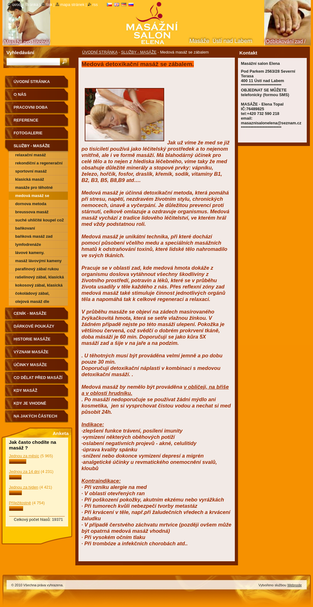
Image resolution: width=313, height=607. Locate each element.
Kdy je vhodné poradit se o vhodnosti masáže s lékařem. (36, 405)
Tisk (49, 4)
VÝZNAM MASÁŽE (31, 352)
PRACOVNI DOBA (31, 107)
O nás (20, 94)
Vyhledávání (20, 52)
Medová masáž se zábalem (32, 196)
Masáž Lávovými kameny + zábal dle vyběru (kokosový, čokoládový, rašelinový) (38, 261)
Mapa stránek (72, 4)
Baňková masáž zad (34, 236)
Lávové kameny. (30, 252)
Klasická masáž (29, 179)
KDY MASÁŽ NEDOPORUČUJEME (33, 392)
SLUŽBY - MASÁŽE (139, 52)
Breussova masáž (32, 212)
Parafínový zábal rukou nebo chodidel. (37, 270)
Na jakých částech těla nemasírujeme (36, 418)
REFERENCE (26, 120)
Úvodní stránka (25, 4)
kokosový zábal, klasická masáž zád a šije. (39, 286)
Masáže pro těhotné (34, 187)
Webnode (294, 585)
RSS (95, 4)
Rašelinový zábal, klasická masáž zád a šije (39, 278)
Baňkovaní (25, 228)
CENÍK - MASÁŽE (30, 313)
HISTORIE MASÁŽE (32, 339)
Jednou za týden (23, 487)
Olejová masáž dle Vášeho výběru (32, 302)
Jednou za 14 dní (24, 471)
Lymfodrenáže (28, 244)
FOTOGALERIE (28, 133)
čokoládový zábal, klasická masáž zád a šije (39, 294)
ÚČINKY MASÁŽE (30, 364)
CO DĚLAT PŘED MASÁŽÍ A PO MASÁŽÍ (38, 379)
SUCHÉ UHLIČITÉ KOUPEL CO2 (39, 220)
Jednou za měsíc (24, 456)
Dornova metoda (31, 203)
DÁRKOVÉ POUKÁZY (34, 326)
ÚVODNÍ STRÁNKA (100, 52)
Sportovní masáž (31, 171)
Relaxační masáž (30, 155)
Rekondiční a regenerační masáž (39, 164)
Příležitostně (20, 503)
